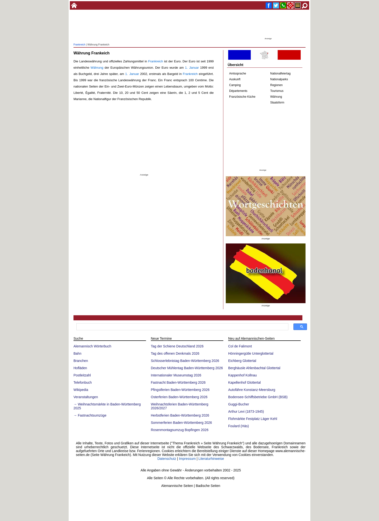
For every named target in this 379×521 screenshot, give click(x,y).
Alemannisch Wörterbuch (92, 346)
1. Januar (192, 67)
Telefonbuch (82, 382)
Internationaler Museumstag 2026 (176, 375)
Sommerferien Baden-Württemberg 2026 (181, 423)
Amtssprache (237, 73)
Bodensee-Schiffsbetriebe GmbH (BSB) (258, 397)
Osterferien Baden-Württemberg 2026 (179, 397)
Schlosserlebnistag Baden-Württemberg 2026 (185, 361)
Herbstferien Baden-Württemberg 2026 (180, 415)
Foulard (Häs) (238, 426)
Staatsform (277, 102)
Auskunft (235, 79)
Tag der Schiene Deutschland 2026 (177, 346)
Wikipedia (80, 390)
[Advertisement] (189, 25)
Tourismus (277, 91)
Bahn (77, 353)
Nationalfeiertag (280, 73)
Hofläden (80, 368)
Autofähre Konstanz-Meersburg (251, 390)
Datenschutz (166, 459)
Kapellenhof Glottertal (244, 382)
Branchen (80, 361)
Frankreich (79, 44)
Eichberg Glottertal (242, 361)
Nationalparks (279, 79)
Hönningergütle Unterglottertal (250, 353)
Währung (97, 67)
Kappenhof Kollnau (242, 375)
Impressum (187, 459)
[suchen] (182, 327)
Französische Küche (242, 96)
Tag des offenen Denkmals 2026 (175, 353)
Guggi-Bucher (238, 404)
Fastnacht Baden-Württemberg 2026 (178, 382)
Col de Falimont (240, 346)
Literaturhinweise (211, 459)
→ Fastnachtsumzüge (89, 415)
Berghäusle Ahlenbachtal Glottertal (254, 368)
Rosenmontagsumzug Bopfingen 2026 (179, 430)
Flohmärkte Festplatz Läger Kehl (252, 419)
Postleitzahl (82, 375)
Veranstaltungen (85, 397)
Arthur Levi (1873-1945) (246, 411)
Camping (235, 85)
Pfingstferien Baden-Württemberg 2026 (180, 390)
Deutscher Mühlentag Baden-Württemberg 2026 (187, 368)
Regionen (276, 85)
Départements (238, 91)
